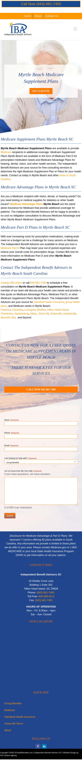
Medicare (6, 152)
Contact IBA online (11, 282)
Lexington (30, 309)
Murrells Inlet (8, 317)
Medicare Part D (10, 248)
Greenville (56, 313)
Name (11, 420)
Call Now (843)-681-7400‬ (41, 4)
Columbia (17, 309)
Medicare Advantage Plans (26, 204)
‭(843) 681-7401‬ (44, 600)
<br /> (41, 657)
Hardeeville (69, 313)
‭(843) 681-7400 (45, 592)
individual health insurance (49, 302)
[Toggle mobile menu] (75, 29)
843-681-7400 (38, 282)
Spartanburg (22, 313)
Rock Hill (44, 313)
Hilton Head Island (57, 309)
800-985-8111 (47, 596)
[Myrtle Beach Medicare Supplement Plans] (41, 390)
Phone (11, 433)
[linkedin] (44, 746)
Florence (6, 309)
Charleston (7, 313)
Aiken (33, 313)
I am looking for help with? (20, 458)
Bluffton (41, 309)
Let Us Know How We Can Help (23, 471)
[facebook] (37, 746)
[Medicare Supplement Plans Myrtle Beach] (41, 91)
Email (11, 445)
